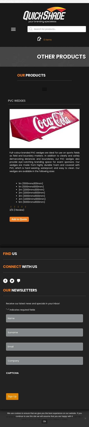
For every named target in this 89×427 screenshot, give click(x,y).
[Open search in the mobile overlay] (56, 29)
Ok (44, 421)
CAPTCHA (12, 373)
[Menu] (13, 29)
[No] (85, 418)
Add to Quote (19, 219)
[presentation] (29, 384)
